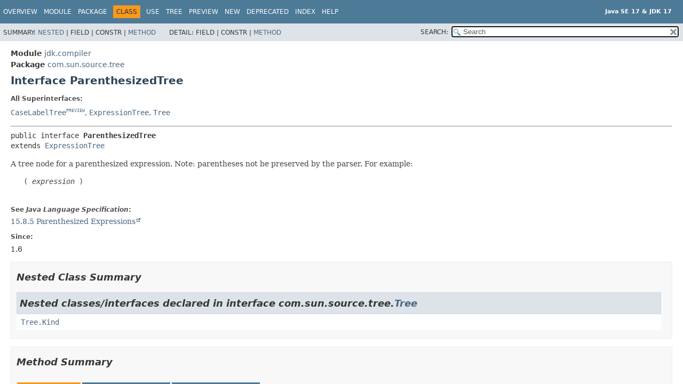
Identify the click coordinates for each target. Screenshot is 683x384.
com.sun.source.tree (86, 64)
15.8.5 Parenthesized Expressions (73, 221)
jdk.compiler (67, 53)
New (232, 11)
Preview (203, 11)
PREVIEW (75, 110)
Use (153, 11)
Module (58, 11)
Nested (51, 32)
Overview (20, 11)
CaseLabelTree (38, 112)
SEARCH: (434, 32)
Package (92, 11)
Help (330, 11)
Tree (174, 11)
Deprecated (268, 11)
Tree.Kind (40, 322)
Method (142, 32)
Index (305, 11)
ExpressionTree (119, 112)
